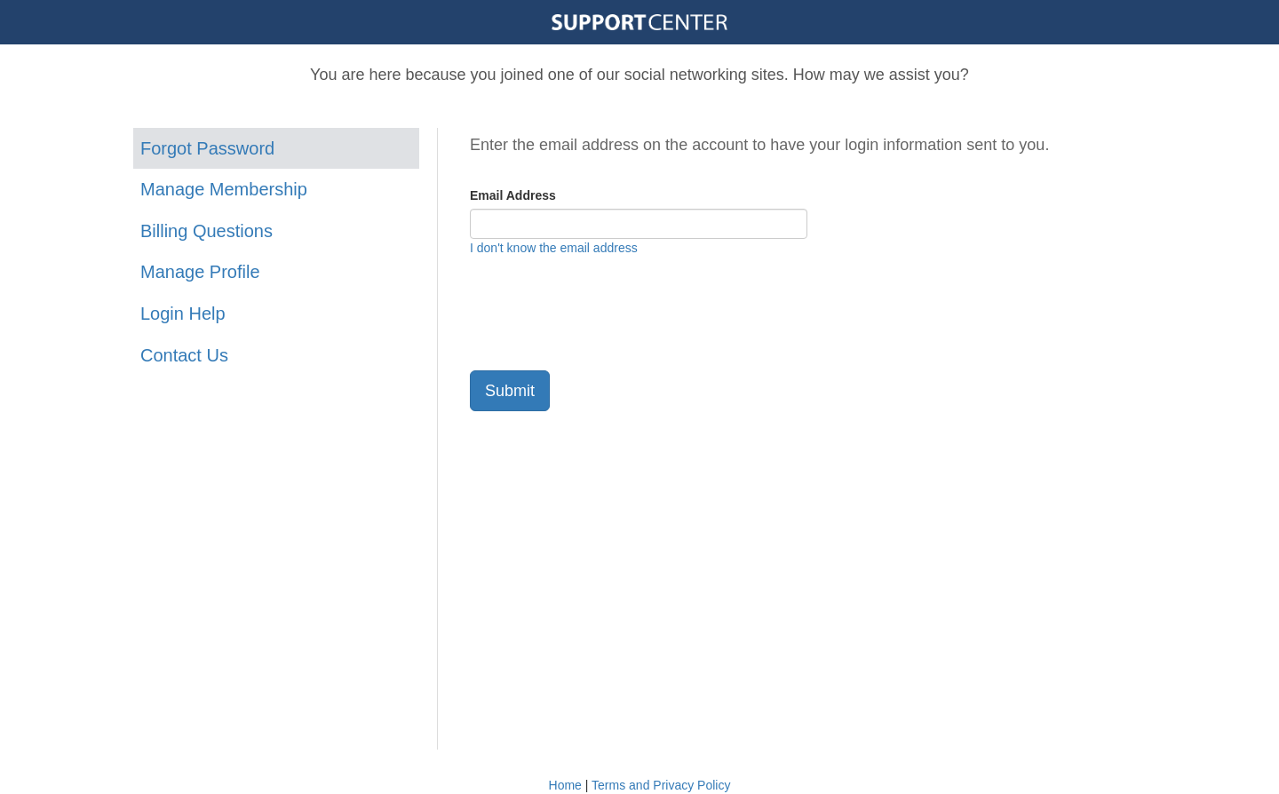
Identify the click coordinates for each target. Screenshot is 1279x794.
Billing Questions (206, 231)
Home (565, 785)
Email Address (513, 195)
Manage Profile (200, 272)
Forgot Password (207, 148)
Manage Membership (223, 189)
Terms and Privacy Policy (661, 785)
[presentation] (605, 313)
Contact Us (184, 355)
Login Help (183, 313)
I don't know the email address (554, 248)
